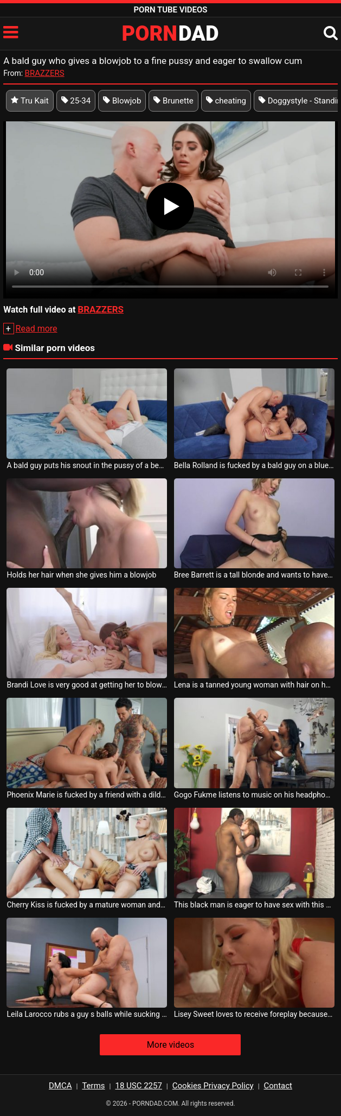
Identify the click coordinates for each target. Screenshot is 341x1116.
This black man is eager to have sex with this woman (254, 904)
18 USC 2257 (138, 1086)
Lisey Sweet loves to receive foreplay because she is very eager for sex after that (254, 1014)
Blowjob (122, 101)
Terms (93, 1086)
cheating (226, 101)
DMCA (60, 1086)
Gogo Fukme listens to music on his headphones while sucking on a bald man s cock (254, 794)
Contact (278, 1086)
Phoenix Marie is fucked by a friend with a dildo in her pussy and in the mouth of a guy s (87, 794)
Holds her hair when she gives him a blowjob (81, 574)
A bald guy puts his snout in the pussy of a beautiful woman (87, 465)
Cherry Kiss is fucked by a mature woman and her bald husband (87, 904)
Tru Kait (29, 101)
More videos (170, 1045)
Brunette (173, 101)
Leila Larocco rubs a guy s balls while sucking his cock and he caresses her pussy (87, 1014)
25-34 (76, 101)
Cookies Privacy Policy (213, 1086)
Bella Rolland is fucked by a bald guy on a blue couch (254, 465)
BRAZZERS (45, 73)
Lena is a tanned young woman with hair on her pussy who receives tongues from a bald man (254, 684)
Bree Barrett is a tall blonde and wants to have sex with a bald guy (254, 574)
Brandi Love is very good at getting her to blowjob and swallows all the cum (87, 684)
